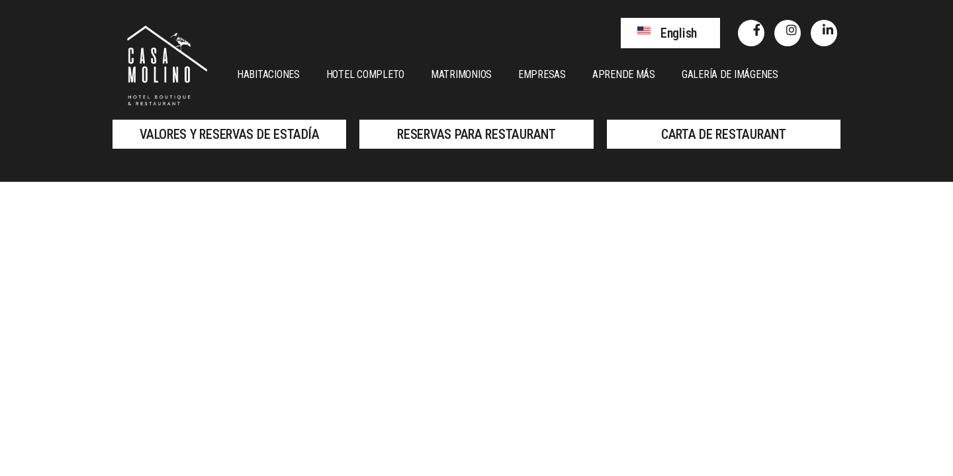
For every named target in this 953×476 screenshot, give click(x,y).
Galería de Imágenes (730, 74)
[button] (670, 33)
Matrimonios (461, 74)
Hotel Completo (365, 74)
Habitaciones (268, 74)
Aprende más (623, 74)
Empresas (542, 74)
